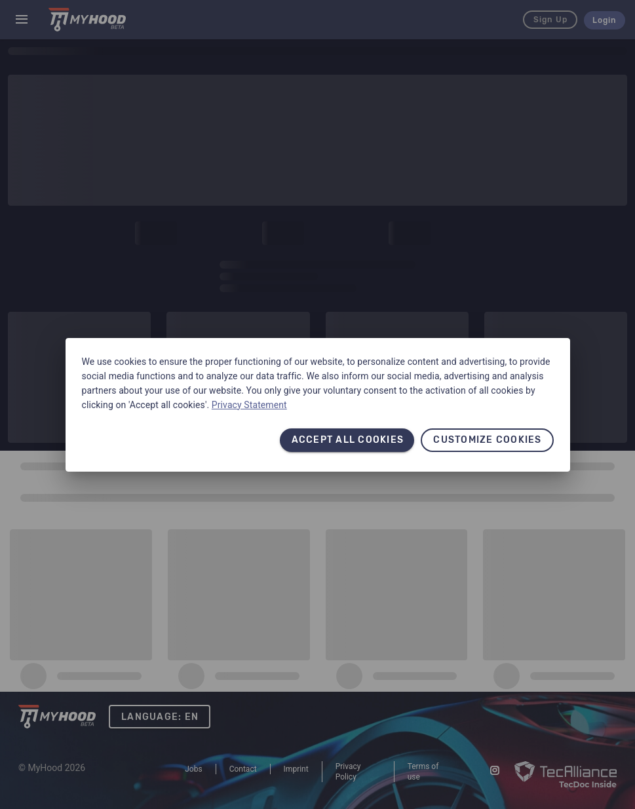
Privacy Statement (249, 405)
